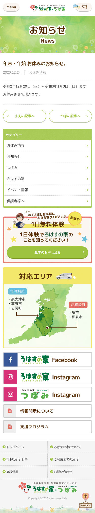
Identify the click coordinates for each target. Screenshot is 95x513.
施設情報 (12, 472)
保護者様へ (16, 201)
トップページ (15, 447)
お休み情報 (37, 72)
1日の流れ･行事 (17, 459)
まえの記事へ (24, 116)
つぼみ (12, 167)
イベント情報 (17, 190)
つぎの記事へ (70, 116)
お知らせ (14, 156)
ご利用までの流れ (66, 459)
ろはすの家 (16, 179)
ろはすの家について (67, 447)
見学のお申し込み (47, 252)
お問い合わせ (63, 472)
